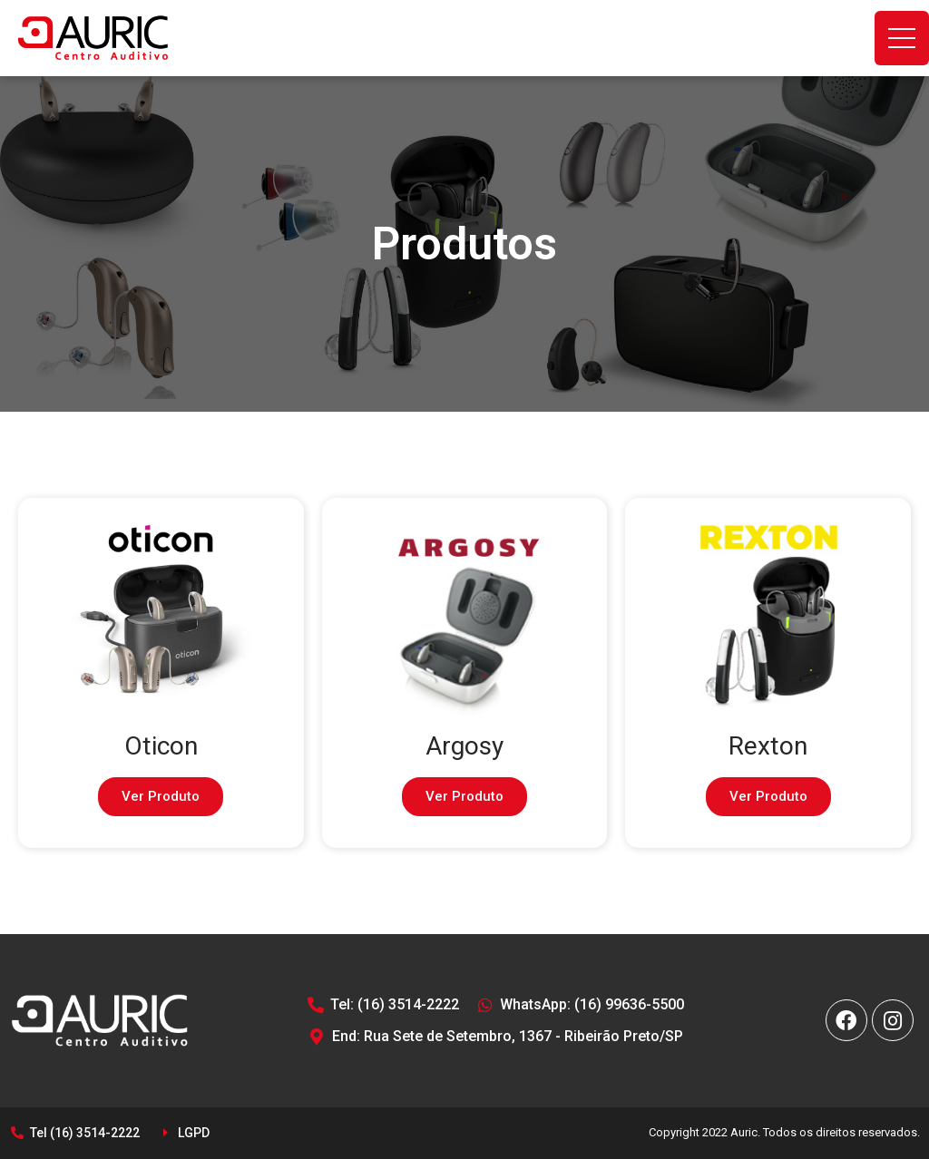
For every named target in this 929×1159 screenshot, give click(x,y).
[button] (160, 796)
